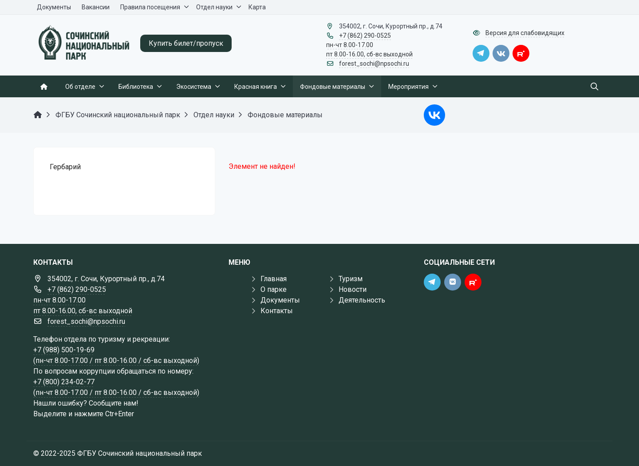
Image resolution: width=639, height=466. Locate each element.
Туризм (351, 279)
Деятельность (362, 300)
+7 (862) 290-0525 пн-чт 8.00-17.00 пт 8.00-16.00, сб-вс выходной (369, 45)
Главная (273, 279)
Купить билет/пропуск (186, 43)
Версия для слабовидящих (524, 32)
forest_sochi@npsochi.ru (374, 63)
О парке (273, 289)
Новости (353, 289)
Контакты (276, 311)
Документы (280, 300)
